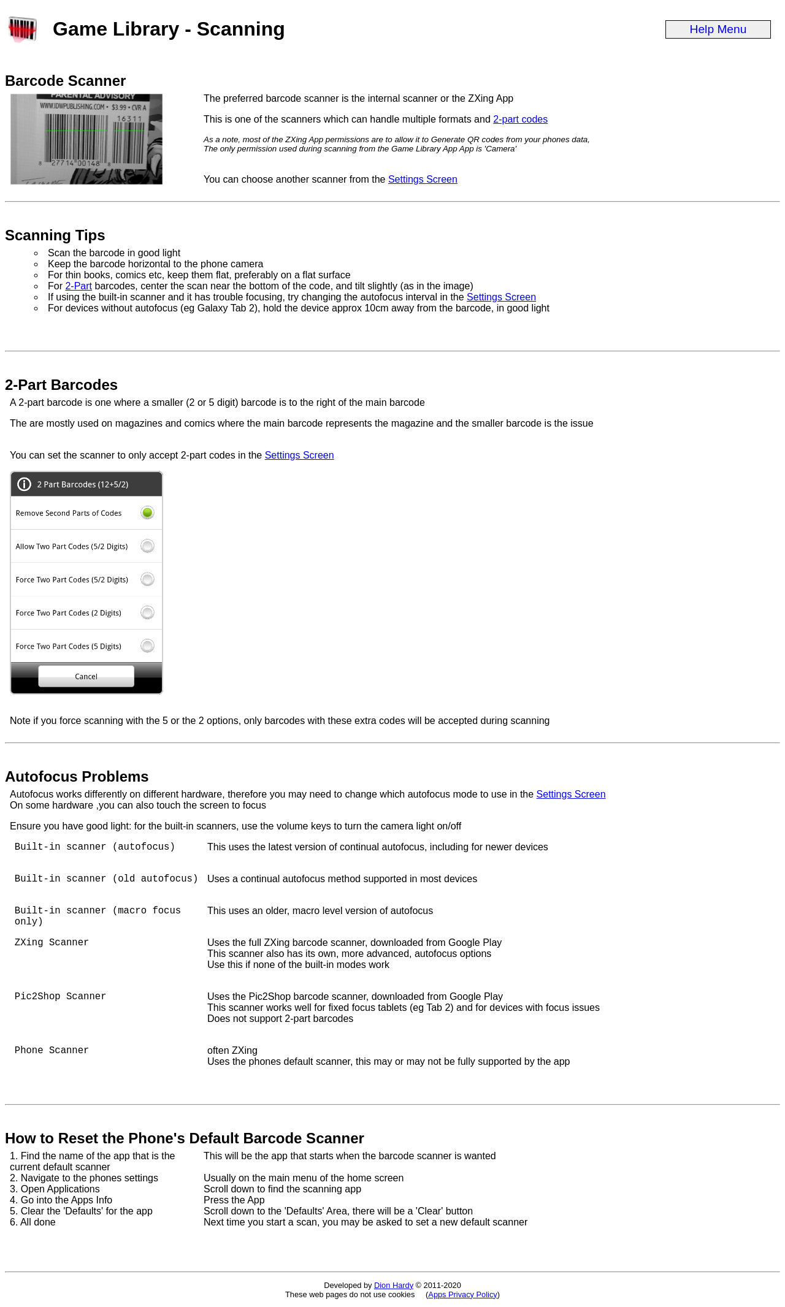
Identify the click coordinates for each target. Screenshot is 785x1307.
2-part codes (520, 119)
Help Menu (718, 29)
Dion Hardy (393, 1285)
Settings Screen (423, 179)
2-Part (78, 286)
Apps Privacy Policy (462, 1294)
